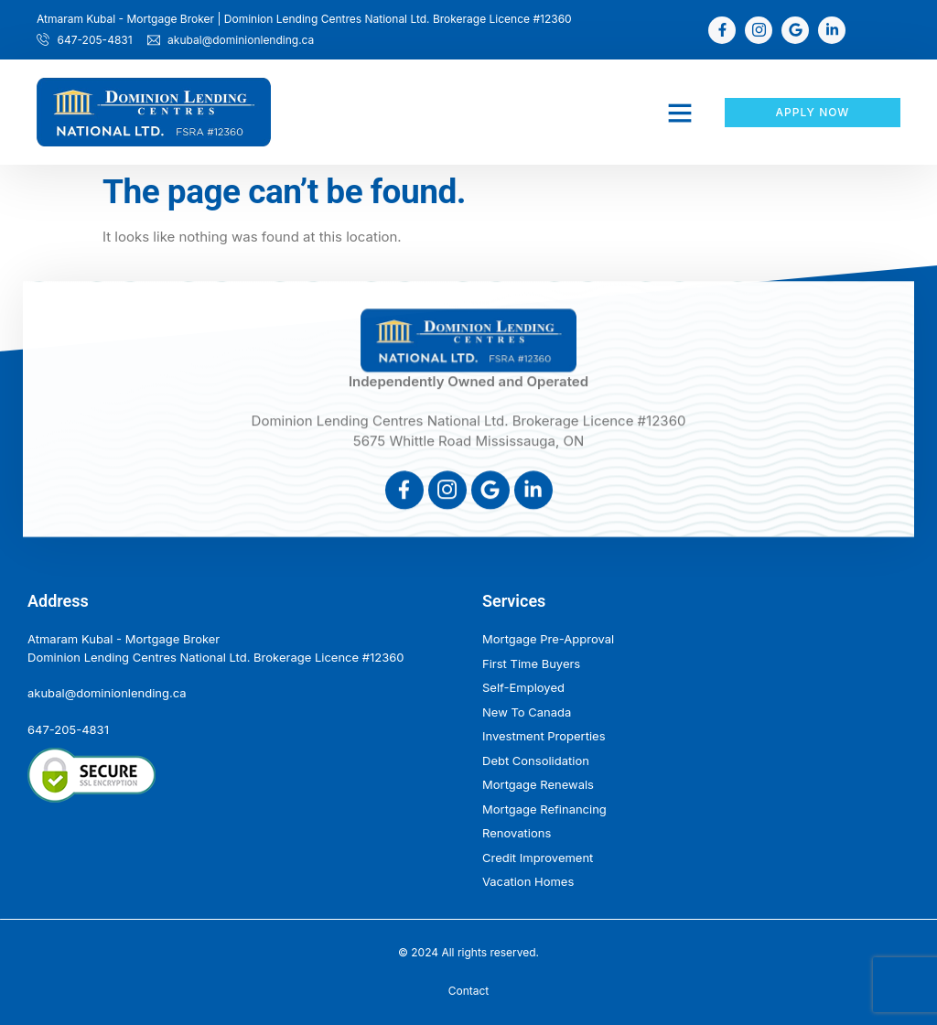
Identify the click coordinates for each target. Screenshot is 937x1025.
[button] (680, 112)
